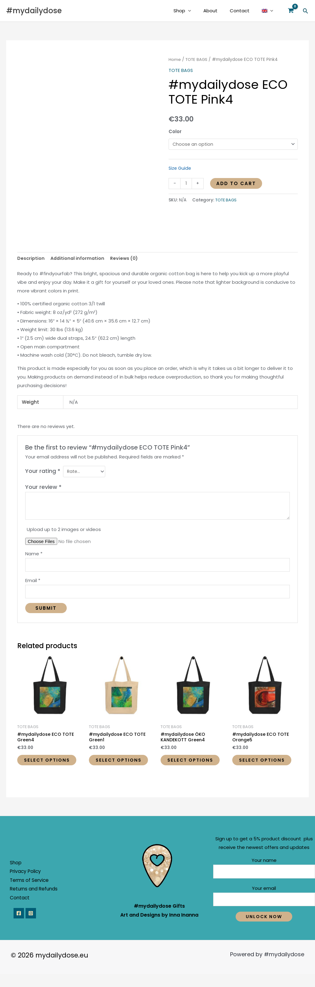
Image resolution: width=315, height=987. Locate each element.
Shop (190, 10)
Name (33, 554)
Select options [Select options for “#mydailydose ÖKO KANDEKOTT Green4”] (184, 767)
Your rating (42, 471)
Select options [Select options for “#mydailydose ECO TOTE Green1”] (112, 767)
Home (175, 59)
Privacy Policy (30, 882)
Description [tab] (31, 258)
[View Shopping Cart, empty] (290, 11)
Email (32, 582)
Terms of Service (34, 891)
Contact (244, 10)
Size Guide (181, 168)
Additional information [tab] (79, 258)
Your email (264, 908)
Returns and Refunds (38, 901)
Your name (264, 879)
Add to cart (237, 183)
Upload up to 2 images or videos (64, 530)
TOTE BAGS (197, 59)
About (218, 10)
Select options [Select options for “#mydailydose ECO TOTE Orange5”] (255, 767)
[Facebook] (19, 926)
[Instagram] (33, 926)
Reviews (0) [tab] (127, 258)
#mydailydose (34, 11)
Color (175, 131)
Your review (43, 488)
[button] (305, 10)
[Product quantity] (186, 183)
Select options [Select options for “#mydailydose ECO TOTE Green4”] (40, 767)
